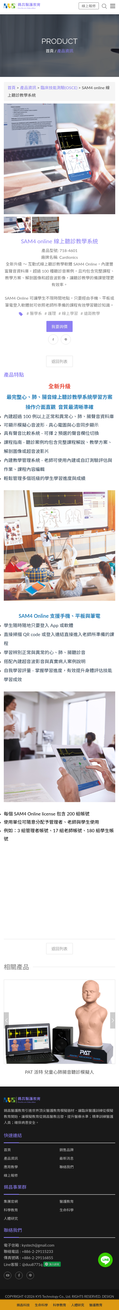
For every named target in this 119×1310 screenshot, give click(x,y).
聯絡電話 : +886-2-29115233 (28, 1251)
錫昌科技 (23, 1305)
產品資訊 (28, 87)
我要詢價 (59, 326)
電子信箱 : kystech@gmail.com (29, 1245)
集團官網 (11, 1201)
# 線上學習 (68, 313)
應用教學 (11, 1167)
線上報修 (89, 6)
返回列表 (59, 361)
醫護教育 (67, 1201)
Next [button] (112, 1020)
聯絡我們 (67, 1167)
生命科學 (67, 1210)
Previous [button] (6, 1020)
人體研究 (11, 1218)
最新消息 (67, 1158)
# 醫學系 (34, 313)
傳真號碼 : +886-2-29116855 (28, 1257)
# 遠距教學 (90, 313)
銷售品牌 (67, 1150)
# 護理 (50, 313)
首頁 (50, 50)
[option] (59, 1027)
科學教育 (11, 1210)
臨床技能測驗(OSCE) (59, 87)
